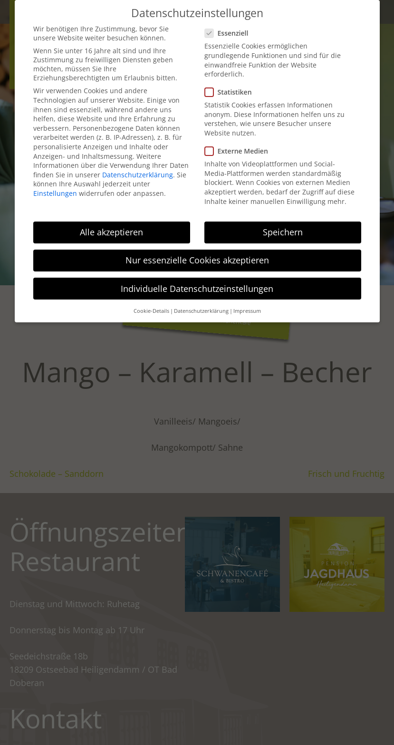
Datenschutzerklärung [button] (201, 311)
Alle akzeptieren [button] (111, 232)
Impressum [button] (247, 311)
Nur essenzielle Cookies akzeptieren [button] (197, 260)
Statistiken (231, 92)
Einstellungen (55, 193)
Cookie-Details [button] (151, 311)
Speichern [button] (283, 232)
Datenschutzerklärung (137, 174)
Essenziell (229, 33)
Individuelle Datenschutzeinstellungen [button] (197, 288)
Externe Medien (239, 150)
